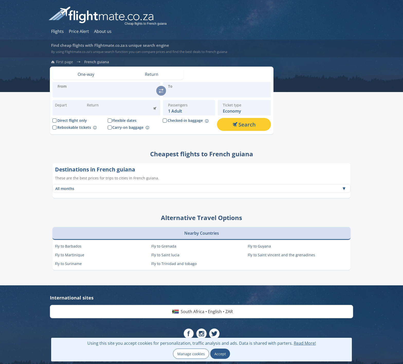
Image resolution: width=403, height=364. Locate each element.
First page (64, 62)
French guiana (96, 62)
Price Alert (79, 31)
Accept (220, 353)
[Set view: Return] (152, 74)
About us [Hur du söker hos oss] (103, 31)
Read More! (305, 343)
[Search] (244, 124)
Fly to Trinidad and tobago (174, 263)
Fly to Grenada (163, 246)
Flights (57, 31)
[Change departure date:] (67, 107)
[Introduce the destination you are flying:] (106, 93)
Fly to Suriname (68, 263)
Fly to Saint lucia (165, 254)
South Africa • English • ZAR (201, 311)
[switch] (161, 91)
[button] (99, 107)
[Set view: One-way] (86, 74)
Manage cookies (191, 353)
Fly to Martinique (69, 254)
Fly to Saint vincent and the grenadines (281, 254)
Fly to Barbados (68, 246)
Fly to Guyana (259, 246)
